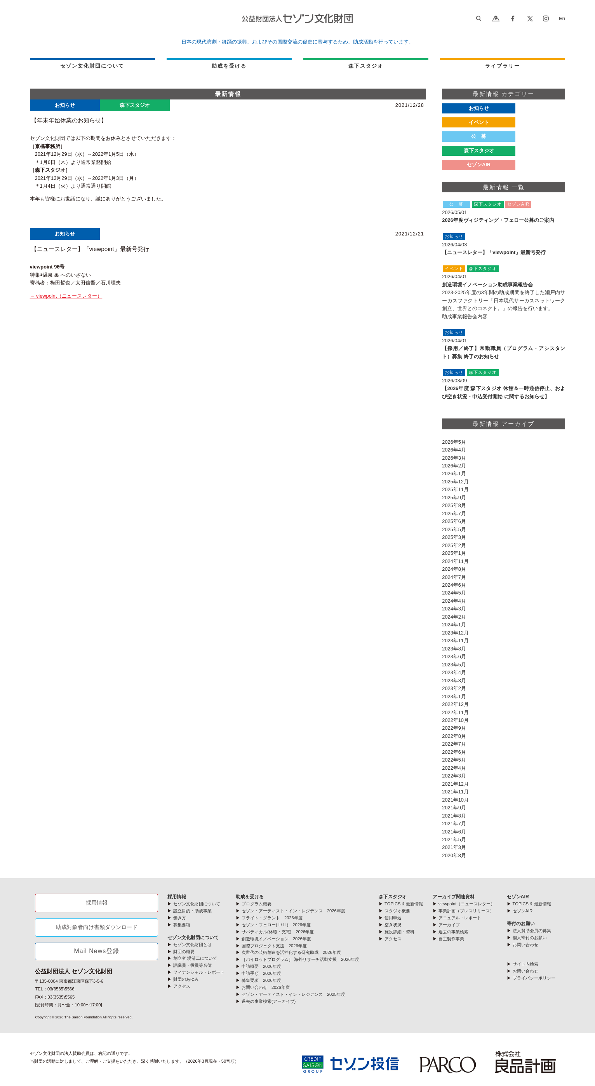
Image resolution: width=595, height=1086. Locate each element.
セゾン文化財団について (92, 66)
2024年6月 (454, 585)
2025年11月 (455, 489)
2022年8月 (454, 736)
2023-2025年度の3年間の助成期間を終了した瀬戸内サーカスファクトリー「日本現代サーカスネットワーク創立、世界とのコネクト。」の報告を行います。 (503, 300)
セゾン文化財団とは (192, 944)
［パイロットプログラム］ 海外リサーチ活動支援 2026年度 (300, 959)
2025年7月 (454, 513)
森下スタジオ (479, 150)
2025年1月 (454, 553)
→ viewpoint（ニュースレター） (66, 296)
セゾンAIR (518, 896)
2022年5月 (454, 760)
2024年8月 (454, 569)
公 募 (478, 136)
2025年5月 (454, 529)
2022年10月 (455, 720)
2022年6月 (454, 752)
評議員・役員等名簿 (192, 965)
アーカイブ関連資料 (454, 896)
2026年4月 (454, 450)
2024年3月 (454, 609)
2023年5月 (454, 665)
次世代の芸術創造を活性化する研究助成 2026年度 (291, 952)
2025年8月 (454, 505)
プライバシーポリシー (534, 978)
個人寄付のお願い (530, 937)
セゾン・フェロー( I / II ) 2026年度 (276, 924)
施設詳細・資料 (399, 931)
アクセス (181, 986)
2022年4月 (454, 768)
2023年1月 (454, 696)
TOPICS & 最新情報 (403, 903)
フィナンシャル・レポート (198, 972)
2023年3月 (454, 680)
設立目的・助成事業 (192, 910)
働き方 (179, 917)
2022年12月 (455, 704)
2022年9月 (454, 728)
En (562, 18)
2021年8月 (454, 816)
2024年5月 (454, 593)
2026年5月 (454, 442)
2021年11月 (455, 792)
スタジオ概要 (397, 910)
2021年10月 (455, 800)
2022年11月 (455, 712)
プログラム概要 (256, 903)
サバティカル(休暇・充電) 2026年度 (278, 931)
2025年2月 (454, 545)
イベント (479, 122)
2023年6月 (454, 656)
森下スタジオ (365, 66)
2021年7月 (454, 823)
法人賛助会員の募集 (532, 930)
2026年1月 (454, 473)
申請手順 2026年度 (261, 973)
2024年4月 (454, 601)
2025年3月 (454, 537)
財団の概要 (184, 951)
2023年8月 (454, 649)
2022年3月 (454, 776)
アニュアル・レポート (459, 917)
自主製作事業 (451, 938)
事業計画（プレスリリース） (466, 910)
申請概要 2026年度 (261, 966)
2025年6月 (454, 521)
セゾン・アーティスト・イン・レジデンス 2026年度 (293, 910)
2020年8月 (454, 855)
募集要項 (181, 924)
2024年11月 (455, 561)
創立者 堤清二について (195, 958)
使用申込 (393, 917)
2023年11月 (455, 640)
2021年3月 (454, 847)
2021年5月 (454, 839)
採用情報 (97, 902)
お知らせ (479, 108)
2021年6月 (454, 832)
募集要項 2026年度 (261, 980)
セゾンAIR (479, 164)
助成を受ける (229, 66)
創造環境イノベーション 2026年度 (276, 938)
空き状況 (393, 924)
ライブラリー (502, 66)
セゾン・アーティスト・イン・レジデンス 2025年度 (293, 994)
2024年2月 (454, 617)
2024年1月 (454, 625)
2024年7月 (454, 577)
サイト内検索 (525, 964)
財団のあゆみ (186, 979)
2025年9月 (454, 497)
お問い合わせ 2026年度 (266, 987)
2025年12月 (455, 482)
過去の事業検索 (453, 931)
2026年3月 (454, 458)
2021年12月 (455, 784)
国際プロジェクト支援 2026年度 (274, 945)
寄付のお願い (521, 923)
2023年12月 (455, 633)
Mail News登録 (97, 951)
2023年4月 (454, 672)
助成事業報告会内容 (464, 316)
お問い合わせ (525, 944)
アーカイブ (449, 924)
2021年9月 (454, 808)
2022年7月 (454, 744)
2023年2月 (454, 688)
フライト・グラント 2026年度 (272, 917)
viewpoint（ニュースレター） (466, 903)
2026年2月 (454, 466)
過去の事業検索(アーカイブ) (269, 1001)
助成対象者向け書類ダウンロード (96, 927)
